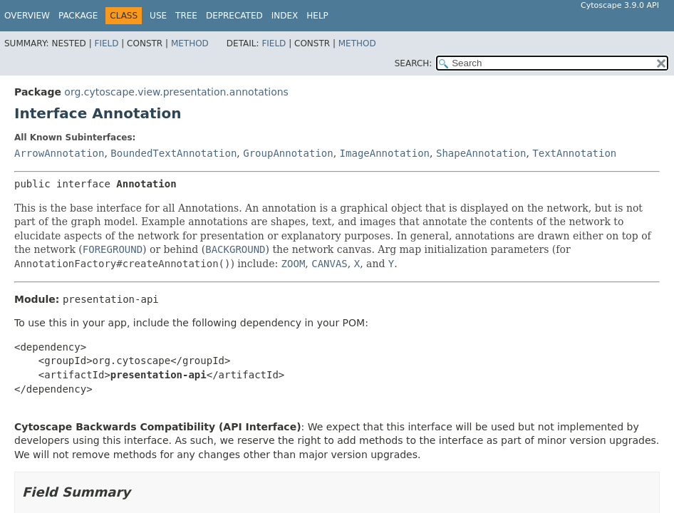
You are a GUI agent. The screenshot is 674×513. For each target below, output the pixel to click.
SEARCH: (413, 63)
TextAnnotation (574, 153)
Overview (27, 16)
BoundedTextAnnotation (173, 153)
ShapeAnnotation (481, 153)
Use (158, 16)
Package (78, 16)
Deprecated (234, 16)
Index (285, 16)
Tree (186, 16)
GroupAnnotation (288, 153)
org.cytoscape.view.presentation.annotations (176, 92)
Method (190, 43)
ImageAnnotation (385, 153)
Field (106, 43)
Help (317, 16)
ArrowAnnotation (59, 153)
